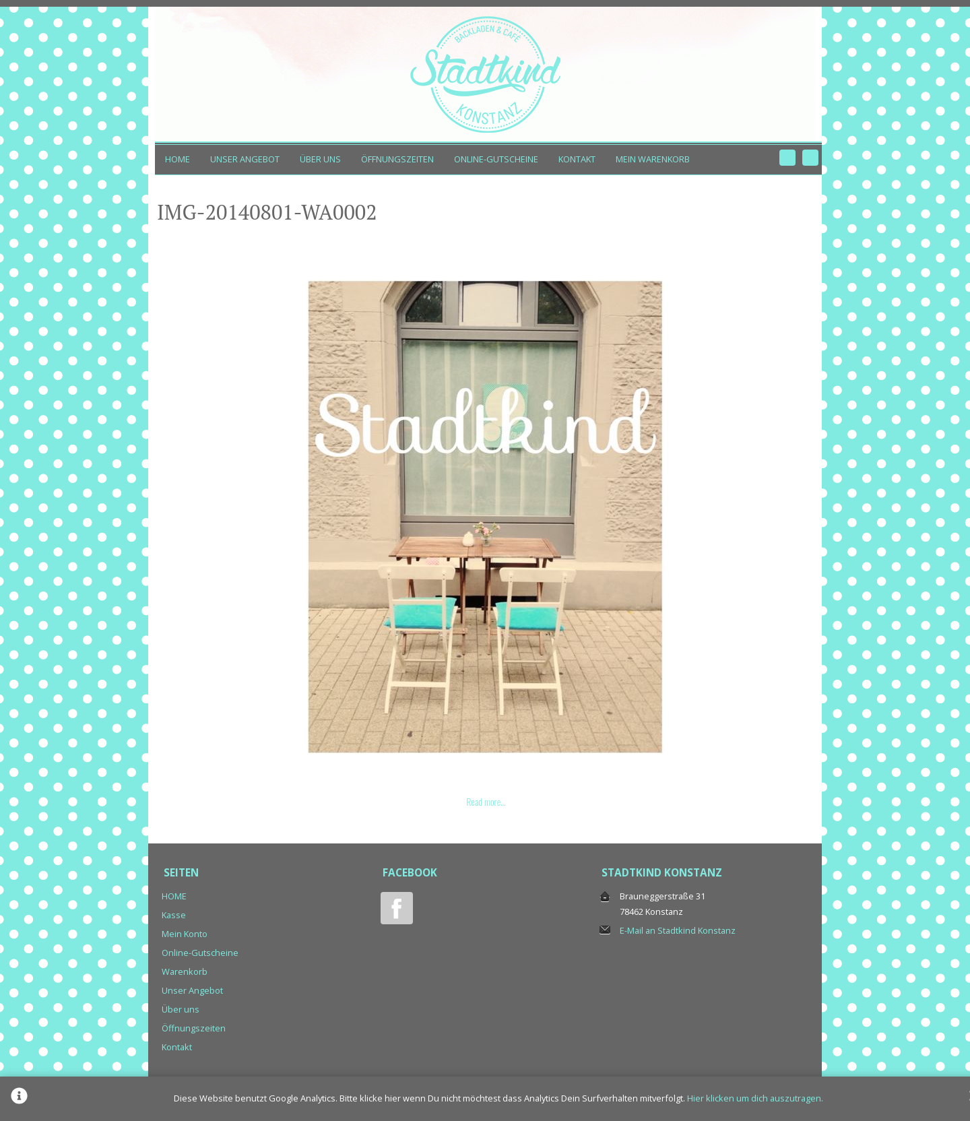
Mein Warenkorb (653, 159)
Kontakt (576, 159)
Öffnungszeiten (397, 159)
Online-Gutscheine (496, 159)
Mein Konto (184, 934)
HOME (177, 159)
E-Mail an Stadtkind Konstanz (678, 930)
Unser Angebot (245, 159)
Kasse (174, 915)
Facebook (787, 158)
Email (810, 158)
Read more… (485, 801)
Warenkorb (184, 971)
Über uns (320, 159)
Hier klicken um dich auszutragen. (755, 1098)
